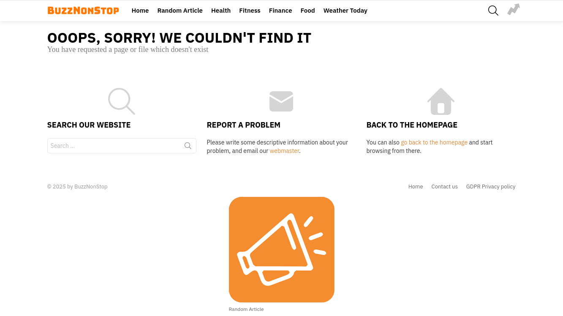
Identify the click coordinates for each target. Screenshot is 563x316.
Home (140, 10)
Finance (280, 10)
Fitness (249, 10)
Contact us (445, 186)
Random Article (180, 10)
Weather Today (345, 10)
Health (221, 10)
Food (308, 10)
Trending (513, 9)
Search (188, 147)
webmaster (284, 151)
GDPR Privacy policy (491, 186)
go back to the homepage (434, 142)
